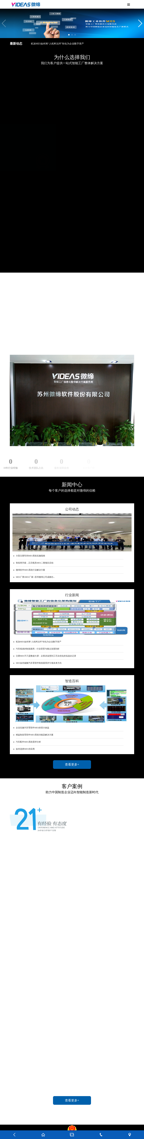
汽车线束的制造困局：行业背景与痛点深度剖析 (37, 649)
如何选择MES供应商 (25, 749)
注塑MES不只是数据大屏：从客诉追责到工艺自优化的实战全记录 (46, 656)
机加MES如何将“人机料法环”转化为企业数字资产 (57, 43)
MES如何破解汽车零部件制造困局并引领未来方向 (39, 663)
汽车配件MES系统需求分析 (28, 742)
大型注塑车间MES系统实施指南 (30, 556)
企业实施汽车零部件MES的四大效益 (32, 727)
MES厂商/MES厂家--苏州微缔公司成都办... (35, 577)
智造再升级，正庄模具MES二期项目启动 (34, 563)
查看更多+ (72, 764)
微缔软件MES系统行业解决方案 (30, 570)
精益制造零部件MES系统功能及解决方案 (34, 735)
